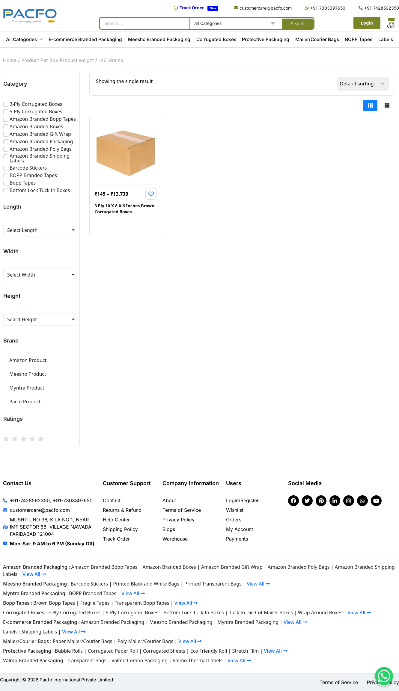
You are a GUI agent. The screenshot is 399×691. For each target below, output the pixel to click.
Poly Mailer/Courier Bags (145, 641)
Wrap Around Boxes (320, 612)
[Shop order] (363, 83)
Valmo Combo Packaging (140, 660)
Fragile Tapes (95, 603)
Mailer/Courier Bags (317, 39)
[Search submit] (298, 23)
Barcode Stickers (89, 583)
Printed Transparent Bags (213, 583)
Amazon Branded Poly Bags (299, 567)
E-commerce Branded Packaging (85, 39)
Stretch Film (245, 651)
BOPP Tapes (358, 39)
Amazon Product (27, 360)
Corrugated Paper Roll (113, 651)
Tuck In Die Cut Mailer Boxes (261, 612)
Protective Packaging (265, 39)
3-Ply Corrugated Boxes (74, 612)
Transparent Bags (86, 660)
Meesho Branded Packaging (159, 39)
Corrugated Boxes (216, 39)
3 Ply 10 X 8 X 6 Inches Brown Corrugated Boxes (124, 209)
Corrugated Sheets (164, 651)
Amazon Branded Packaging (112, 622)
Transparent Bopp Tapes (142, 603)
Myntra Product (26, 387)
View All (34, 574)
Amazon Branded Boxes (169, 567)
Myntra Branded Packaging (247, 622)
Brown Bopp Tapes (54, 603)
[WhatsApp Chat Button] (384, 676)
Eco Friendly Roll (208, 651)
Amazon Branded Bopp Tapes (104, 567)
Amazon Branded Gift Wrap (232, 567)
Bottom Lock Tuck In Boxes (193, 612)
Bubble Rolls (69, 651)
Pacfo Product (25, 401)
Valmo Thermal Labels (197, 660)
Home (9, 60)
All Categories (24, 39)
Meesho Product (27, 374)
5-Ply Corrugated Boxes (132, 612)
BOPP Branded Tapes (92, 593)
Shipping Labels (39, 631)
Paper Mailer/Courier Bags (82, 641)
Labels (385, 39)
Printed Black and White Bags (146, 583)
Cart (391, 26)
